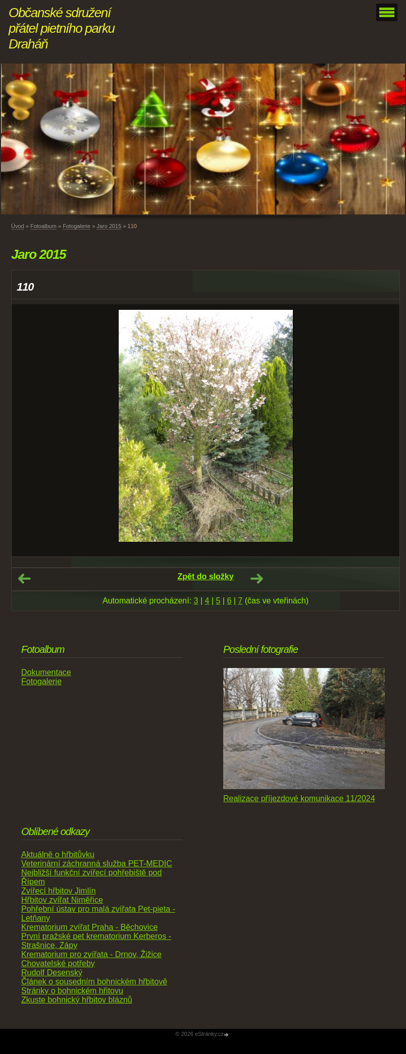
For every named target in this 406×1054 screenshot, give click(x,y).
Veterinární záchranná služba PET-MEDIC (96, 863)
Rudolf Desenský (51, 972)
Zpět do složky (205, 576)
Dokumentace (46, 672)
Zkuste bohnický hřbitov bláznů (76, 999)
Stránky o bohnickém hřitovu (72, 990)
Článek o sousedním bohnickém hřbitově (94, 981)
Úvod (17, 226)
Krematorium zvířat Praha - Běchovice (89, 927)
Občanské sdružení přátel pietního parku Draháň (62, 28)
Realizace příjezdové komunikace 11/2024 (299, 798)
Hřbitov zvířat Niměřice (62, 900)
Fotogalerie (76, 226)
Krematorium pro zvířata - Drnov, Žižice (91, 954)
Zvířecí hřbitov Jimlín (58, 890)
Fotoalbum (43, 226)
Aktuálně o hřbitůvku (57, 854)
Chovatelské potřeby (58, 963)
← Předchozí (24, 578)
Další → (256, 578)
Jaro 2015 (108, 226)
